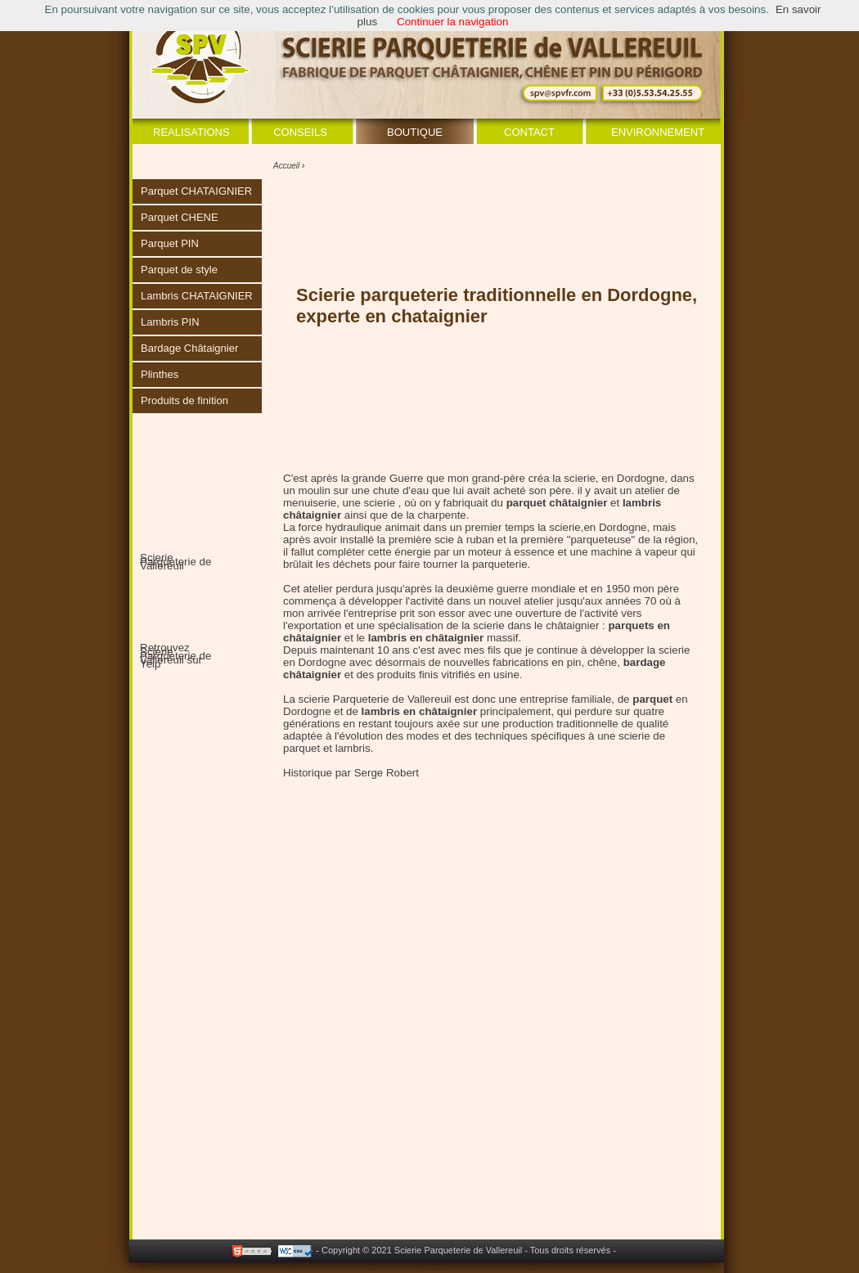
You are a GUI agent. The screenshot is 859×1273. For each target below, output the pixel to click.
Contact (529, 132)
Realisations (191, 132)
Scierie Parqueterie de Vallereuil (175, 561)
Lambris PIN (170, 322)
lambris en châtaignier (419, 711)
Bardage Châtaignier (189, 348)
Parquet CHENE (179, 217)
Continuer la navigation (452, 22)
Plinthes (159, 374)
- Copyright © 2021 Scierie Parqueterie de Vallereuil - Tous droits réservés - (466, 1250)
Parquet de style (179, 269)
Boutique (415, 132)
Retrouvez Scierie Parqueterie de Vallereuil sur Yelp (175, 655)
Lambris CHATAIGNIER (197, 296)
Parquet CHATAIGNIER (196, 191)
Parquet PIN (170, 243)
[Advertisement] (464, 1171)
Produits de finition (184, 400)
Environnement (657, 132)
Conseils (300, 132)
